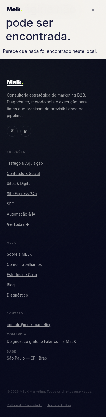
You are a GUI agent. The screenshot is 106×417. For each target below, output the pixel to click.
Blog (11, 285)
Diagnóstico (17, 295)
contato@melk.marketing (29, 324)
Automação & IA (21, 214)
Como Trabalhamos (24, 264)
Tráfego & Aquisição (25, 163)
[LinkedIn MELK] (25, 131)
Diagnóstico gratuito (25, 341)
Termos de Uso (59, 405)
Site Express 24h (22, 193)
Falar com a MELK (60, 341)
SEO (10, 204)
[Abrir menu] (93, 9)
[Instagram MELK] (12, 131)
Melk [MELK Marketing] (15, 82)
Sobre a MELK (19, 254)
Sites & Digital (19, 183)
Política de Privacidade (24, 405)
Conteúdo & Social (23, 173)
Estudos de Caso (22, 274)
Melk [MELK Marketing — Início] (14, 9)
